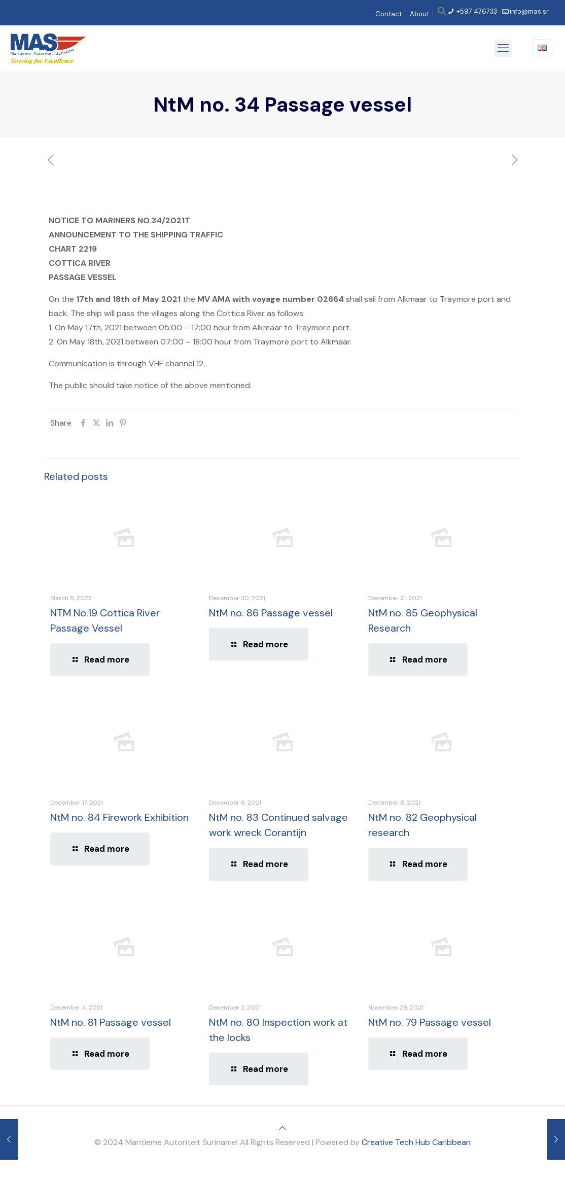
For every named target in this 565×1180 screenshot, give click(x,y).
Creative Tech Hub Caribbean (416, 1142)
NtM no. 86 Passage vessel (271, 612)
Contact (388, 14)
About (419, 14)
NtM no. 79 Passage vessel (429, 1022)
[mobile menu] (503, 48)
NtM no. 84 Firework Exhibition (119, 817)
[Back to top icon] (282, 1128)
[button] (442, 14)
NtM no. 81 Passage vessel (110, 1022)
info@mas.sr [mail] (529, 11)
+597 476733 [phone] (476, 11)
